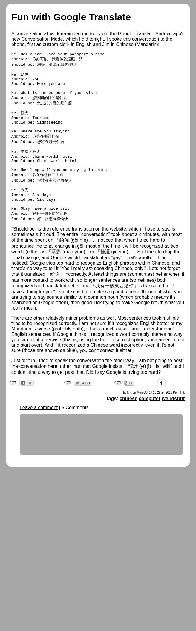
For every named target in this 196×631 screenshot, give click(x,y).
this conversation (141, 39)
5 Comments (75, 430)
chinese (128, 421)
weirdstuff (173, 421)
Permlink (179, 415)
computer (149, 421)
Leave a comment (39, 430)
